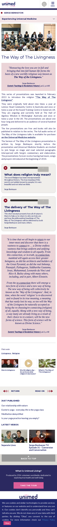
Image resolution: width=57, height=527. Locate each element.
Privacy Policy (48, 520)
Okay (7, 523)
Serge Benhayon (10, 189)
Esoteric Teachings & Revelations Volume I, (23, 86)
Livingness (6, 353)
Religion (16, 353)
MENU (53, 4)
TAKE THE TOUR (28, 485)
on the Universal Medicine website (18, 137)
